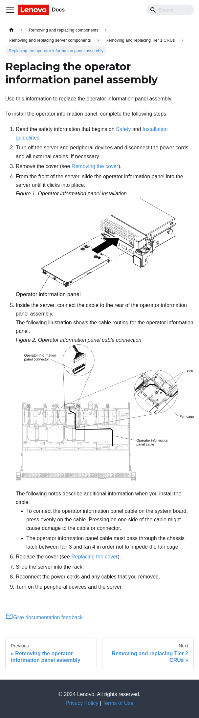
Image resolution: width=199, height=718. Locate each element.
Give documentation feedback (44, 617)
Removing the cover (95, 166)
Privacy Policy (82, 703)
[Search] (170, 10)
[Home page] (11, 30)
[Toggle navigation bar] (10, 10)
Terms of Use (117, 703)
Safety (123, 129)
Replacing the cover (94, 556)
